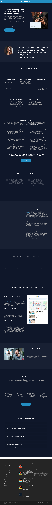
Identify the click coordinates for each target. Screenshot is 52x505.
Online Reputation (8, 467)
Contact (5, 485)
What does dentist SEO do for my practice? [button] (13, 425)
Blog (5, 483)
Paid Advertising (8, 470)
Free (5, 479)
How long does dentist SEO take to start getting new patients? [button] (16, 428)
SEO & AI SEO (7, 474)
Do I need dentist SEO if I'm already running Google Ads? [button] (15, 436)
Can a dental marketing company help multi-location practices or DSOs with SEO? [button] (19, 447)
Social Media (7, 472)
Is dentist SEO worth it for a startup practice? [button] (13, 439)
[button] (1, 1)
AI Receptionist (8, 465)
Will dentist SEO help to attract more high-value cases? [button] (15, 441)
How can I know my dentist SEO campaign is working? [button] (14, 444)
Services (5, 463)
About (5, 481)
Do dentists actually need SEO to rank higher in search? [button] (15, 423)
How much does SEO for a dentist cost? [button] (12, 431)
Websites (7, 476)
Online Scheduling (8, 468)
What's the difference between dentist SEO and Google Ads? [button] (15, 433)
